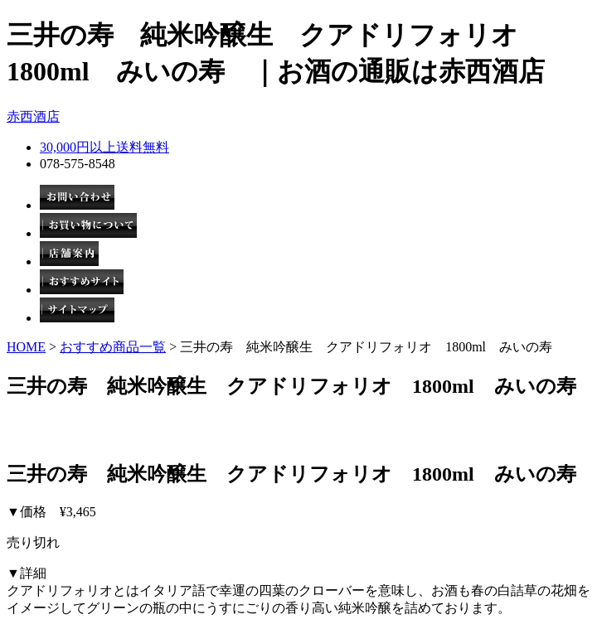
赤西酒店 (33, 116)
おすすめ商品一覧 (113, 347)
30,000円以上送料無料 (104, 147)
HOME (26, 347)
